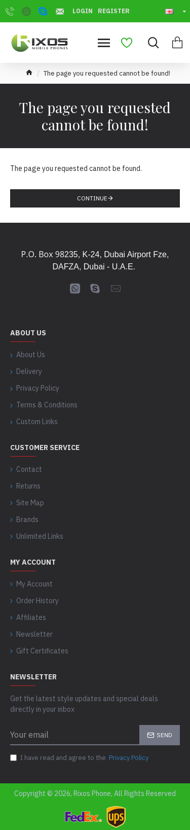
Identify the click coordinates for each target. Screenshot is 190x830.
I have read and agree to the (80, 758)
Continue (92, 198)
